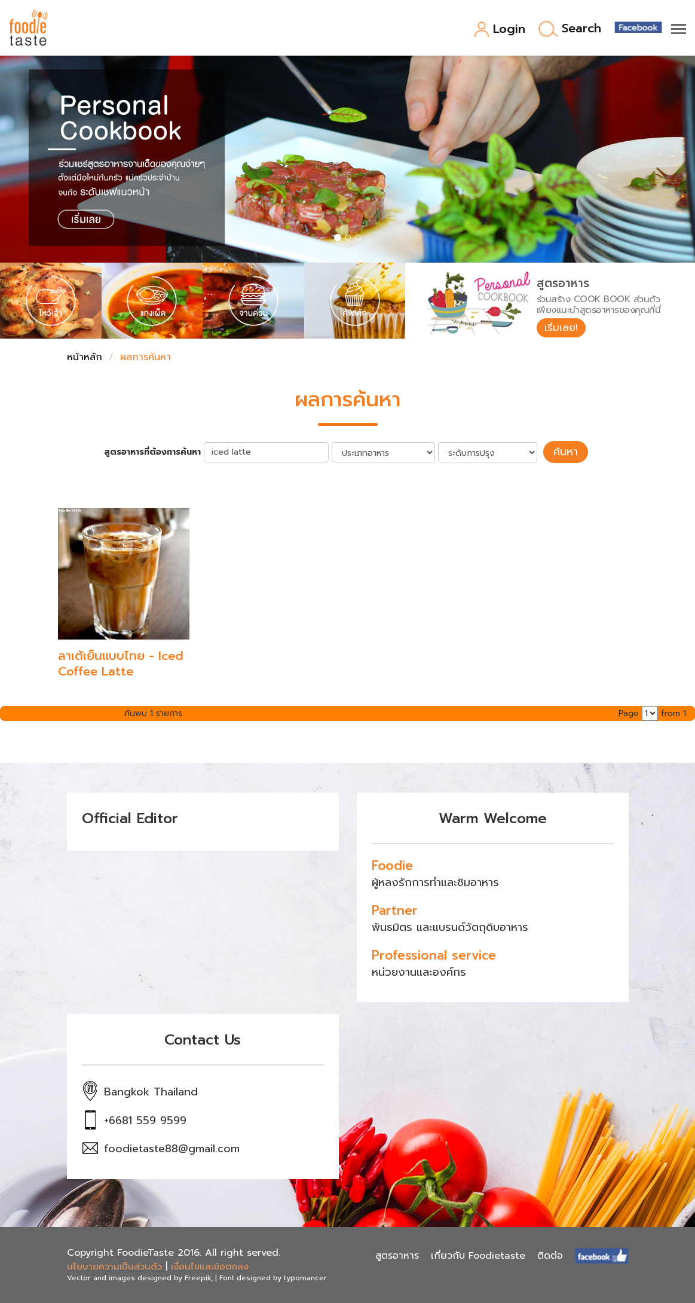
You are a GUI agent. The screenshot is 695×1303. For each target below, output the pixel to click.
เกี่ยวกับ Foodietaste (478, 1255)
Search (569, 29)
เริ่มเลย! (563, 328)
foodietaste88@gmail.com (172, 1148)
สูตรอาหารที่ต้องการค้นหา (157, 452)
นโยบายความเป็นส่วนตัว (114, 1265)
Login (499, 30)
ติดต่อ (550, 1255)
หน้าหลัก (84, 358)
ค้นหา (566, 452)
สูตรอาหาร (397, 1255)
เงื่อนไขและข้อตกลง (210, 1265)
